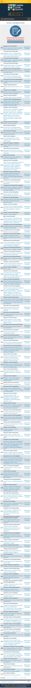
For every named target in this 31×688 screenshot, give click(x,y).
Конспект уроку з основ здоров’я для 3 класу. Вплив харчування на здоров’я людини (13, 418)
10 (25, 677)
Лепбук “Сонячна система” (10, 123)
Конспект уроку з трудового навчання (12, 249)
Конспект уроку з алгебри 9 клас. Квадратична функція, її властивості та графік (13, 436)
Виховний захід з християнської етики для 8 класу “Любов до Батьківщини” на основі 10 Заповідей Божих (13, 365)
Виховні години (7, 269)
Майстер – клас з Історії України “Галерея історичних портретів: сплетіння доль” (11, 379)
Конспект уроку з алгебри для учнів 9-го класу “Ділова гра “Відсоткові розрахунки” (13, 504)
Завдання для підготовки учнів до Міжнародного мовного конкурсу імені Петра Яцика (12, 536)
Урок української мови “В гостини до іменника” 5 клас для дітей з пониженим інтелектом (13, 152)
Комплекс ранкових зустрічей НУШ (12, 384)
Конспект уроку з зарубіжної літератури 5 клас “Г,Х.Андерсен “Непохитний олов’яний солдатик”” (13, 189)
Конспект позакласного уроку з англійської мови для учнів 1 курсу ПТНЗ (12, 237)
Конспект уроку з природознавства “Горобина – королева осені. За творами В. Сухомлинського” (13, 390)
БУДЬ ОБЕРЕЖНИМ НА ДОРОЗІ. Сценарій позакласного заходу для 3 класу (12, 372)
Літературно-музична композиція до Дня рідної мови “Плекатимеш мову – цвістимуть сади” (13, 201)
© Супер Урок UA (7, 681)
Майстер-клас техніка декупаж (11, 231)
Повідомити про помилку (15, 41)
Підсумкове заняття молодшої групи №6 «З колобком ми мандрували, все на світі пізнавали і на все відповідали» (13, 620)
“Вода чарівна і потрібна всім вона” (12, 631)
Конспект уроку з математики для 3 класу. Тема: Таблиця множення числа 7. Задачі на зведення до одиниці (13, 282)
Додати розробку (16, 14)
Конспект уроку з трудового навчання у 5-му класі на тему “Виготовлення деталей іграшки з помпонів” (13, 406)
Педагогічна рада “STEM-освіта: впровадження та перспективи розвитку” (11, 309)
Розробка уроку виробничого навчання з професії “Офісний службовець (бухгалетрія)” (13, 577)
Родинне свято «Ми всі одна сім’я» (12, 675)
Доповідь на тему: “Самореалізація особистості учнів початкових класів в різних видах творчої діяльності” (12, 55)
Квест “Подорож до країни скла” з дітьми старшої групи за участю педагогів (11, 521)
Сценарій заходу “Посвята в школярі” (12, 97)
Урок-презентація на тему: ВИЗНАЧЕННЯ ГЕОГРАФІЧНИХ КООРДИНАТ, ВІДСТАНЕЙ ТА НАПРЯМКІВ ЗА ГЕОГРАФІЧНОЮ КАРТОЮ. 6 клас (11, 398)
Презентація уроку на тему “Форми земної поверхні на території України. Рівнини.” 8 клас (12, 321)
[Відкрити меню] (29, 19)
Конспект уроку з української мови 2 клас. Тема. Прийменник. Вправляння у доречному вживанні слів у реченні (13, 655)
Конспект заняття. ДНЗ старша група (12, 546)
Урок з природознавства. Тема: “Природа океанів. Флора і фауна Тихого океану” (11, 139)
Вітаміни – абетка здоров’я (10, 214)
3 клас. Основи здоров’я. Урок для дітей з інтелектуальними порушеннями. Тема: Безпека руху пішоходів (13, 244)
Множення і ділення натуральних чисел (13, 566)
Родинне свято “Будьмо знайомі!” (11, 671)
